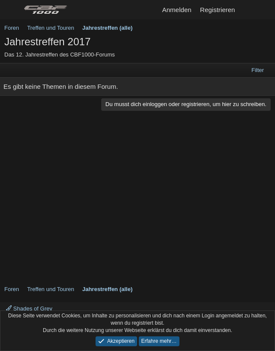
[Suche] (264, 10)
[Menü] (12, 10)
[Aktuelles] (247, 10)
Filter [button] (258, 70)
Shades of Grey (29, 308)
